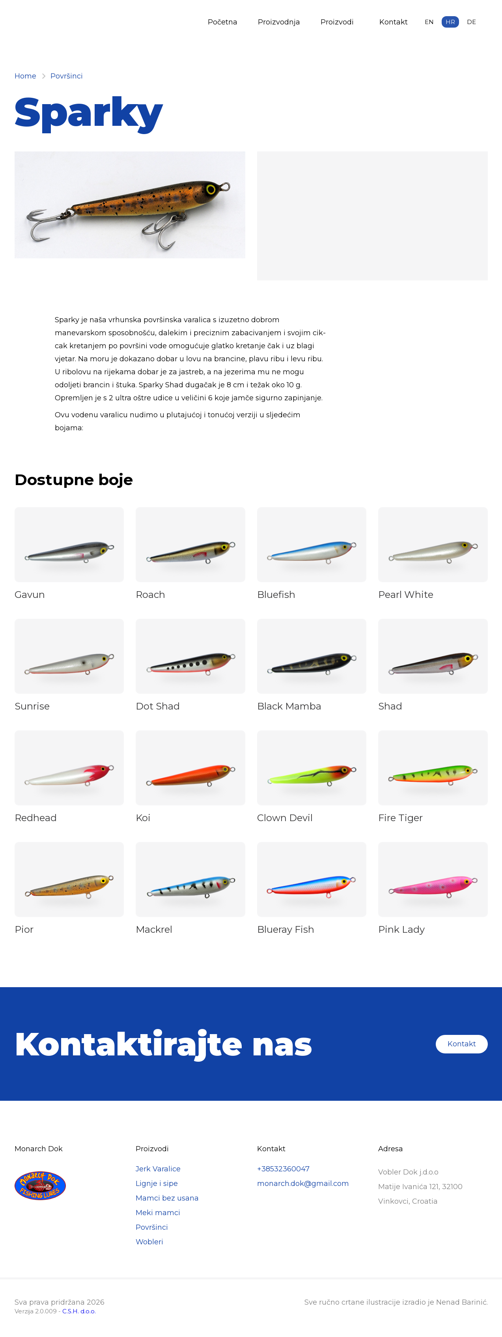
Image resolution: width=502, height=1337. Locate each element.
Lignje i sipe (157, 1183)
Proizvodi (337, 22)
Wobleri (149, 1242)
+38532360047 (283, 1169)
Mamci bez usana (167, 1198)
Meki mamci (158, 1212)
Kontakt (393, 22)
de (471, 22)
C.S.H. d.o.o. (79, 1311)
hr (450, 22)
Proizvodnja (279, 22)
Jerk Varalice (158, 1169)
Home (25, 76)
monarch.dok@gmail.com (303, 1183)
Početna (222, 22)
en (429, 22)
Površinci (66, 76)
